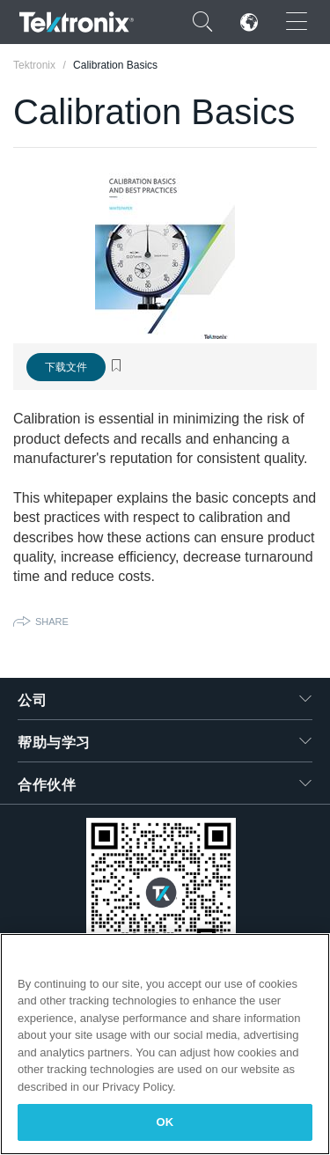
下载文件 (66, 367)
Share (52, 621)
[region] (165, 1044)
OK (165, 1122)
